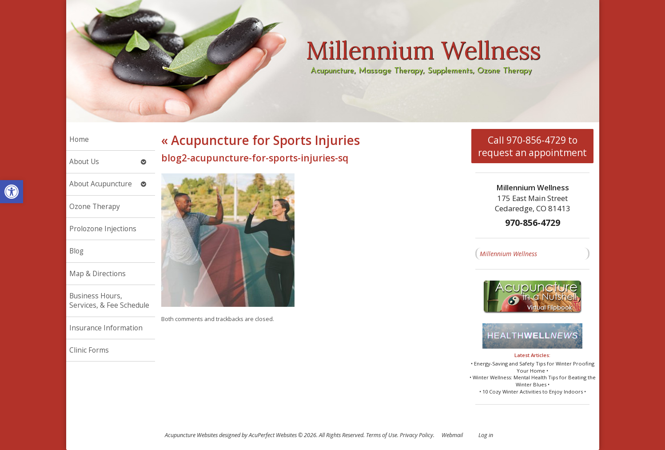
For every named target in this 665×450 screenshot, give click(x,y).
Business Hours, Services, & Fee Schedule (109, 300)
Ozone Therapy (94, 206)
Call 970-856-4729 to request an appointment (532, 146)
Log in (485, 435)
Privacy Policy (416, 435)
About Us (84, 161)
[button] (11, 191)
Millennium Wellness (508, 253)
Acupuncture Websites (191, 435)
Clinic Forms (89, 350)
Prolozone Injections (102, 228)
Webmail (452, 435)
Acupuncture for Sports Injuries (260, 140)
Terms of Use (381, 435)
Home (79, 139)
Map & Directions (97, 273)
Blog (76, 251)
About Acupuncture (100, 184)
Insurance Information (106, 328)
